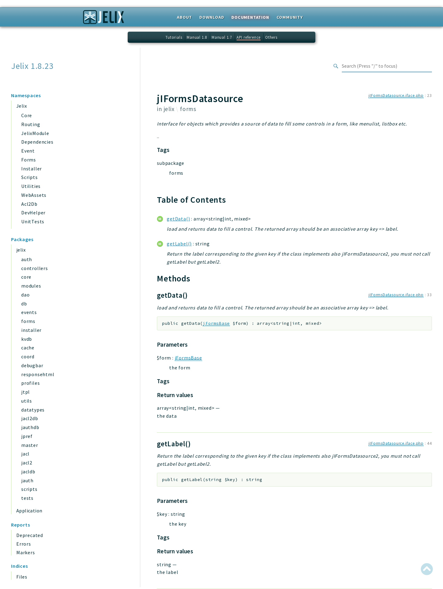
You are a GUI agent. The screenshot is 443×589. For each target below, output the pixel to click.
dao (25, 295)
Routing (30, 124)
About (184, 17)
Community (290, 17)
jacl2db (29, 418)
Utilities (31, 186)
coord (27, 356)
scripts (29, 489)
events (29, 312)
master (29, 445)
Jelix (21, 106)
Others (271, 37)
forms (28, 321)
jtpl (25, 392)
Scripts (29, 177)
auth (26, 259)
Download (211, 17)
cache (27, 347)
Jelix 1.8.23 (32, 66)
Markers (25, 552)
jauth (27, 480)
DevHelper (33, 212)
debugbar (32, 365)
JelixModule (35, 133)
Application (29, 510)
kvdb (26, 339)
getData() (178, 219)
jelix (21, 250)
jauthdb (30, 427)
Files (21, 577)
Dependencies (37, 142)
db (24, 303)
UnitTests (32, 221)
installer (31, 330)
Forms (28, 160)
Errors (23, 544)
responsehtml (37, 374)
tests (27, 498)
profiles (30, 383)
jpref (27, 436)
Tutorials (174, 37)
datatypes (33, 410)
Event (28, 151)
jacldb (28, 471)
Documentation (250, 17)
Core (26, 115)
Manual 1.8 (197, 37)
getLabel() (179, 244)
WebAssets (33, 195)
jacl (25, 454)
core (26, 277)
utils (26, 401)
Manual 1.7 (222, 37)
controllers (34, 268)
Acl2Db (29, 204)
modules (31, 286)
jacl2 (26, 463)
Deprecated (29, 535)
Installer (31, 168)
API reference (249, 37)
